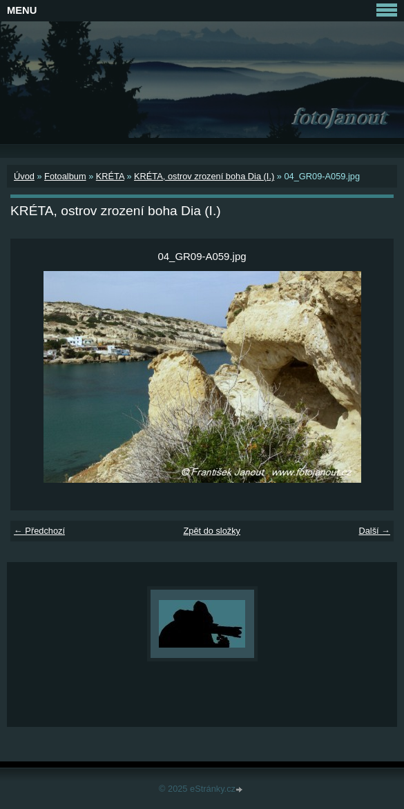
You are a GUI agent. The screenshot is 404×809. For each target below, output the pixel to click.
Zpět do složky (211, 531)
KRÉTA (110, 176)
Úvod (24, 176)
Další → (374, 531)
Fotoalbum (65, 176)
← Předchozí (39, 531)
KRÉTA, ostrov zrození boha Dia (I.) (204, 176)
